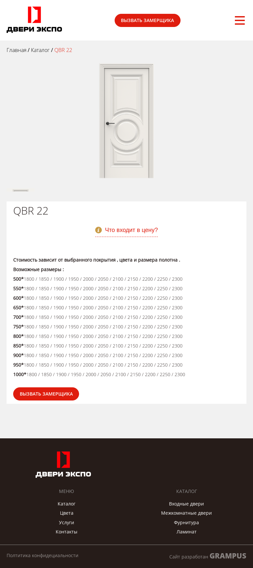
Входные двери (186, 504)
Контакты (66, 532)
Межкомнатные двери (186, 513)
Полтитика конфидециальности (42, 555)
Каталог (66, 504)
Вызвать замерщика (147, 20)
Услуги (66, 522)
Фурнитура (186, 522)
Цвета (66, 513)
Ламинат (187, 532)
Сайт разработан (207, 556)
